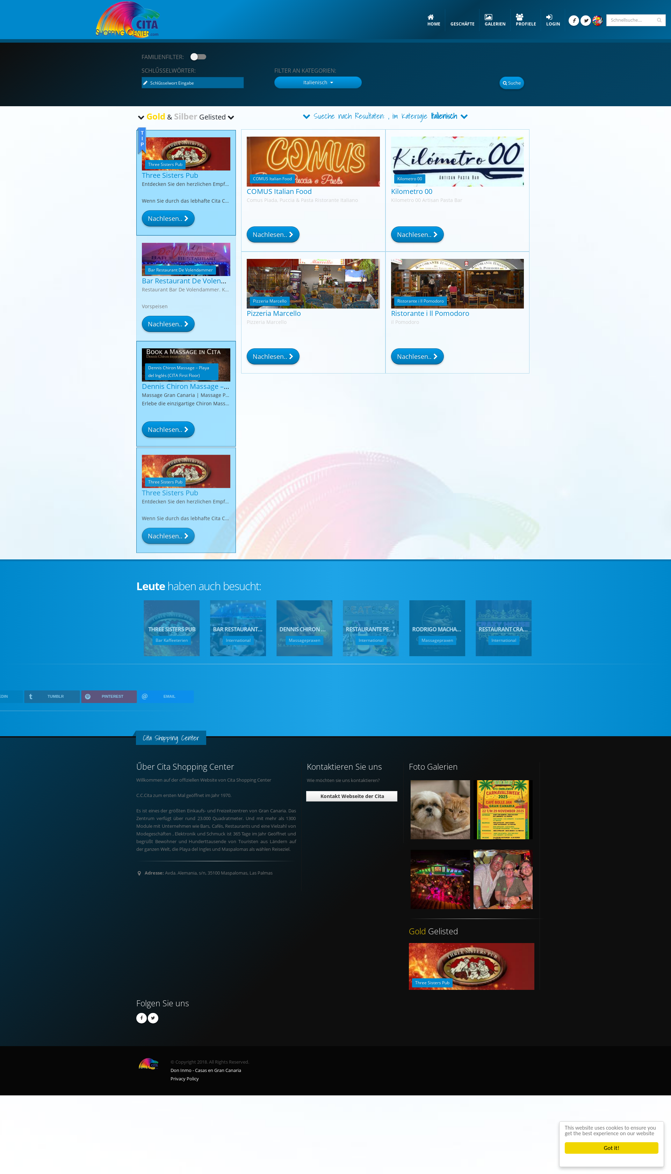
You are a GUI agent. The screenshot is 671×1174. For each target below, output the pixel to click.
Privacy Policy (185, 1079)
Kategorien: (305, 70)
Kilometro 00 (411, 191)
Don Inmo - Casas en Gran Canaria (206, 1070)
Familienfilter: (163, 57)
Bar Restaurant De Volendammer (195, 280)
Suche (512, 83)
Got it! (611, 1148)
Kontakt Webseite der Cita (351, 796)
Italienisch (444, 116)
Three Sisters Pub (170, 175)
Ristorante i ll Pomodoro (430, 313)
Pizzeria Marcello (274, 313)
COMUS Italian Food (279, 191)
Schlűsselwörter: (169, 70)
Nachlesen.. (273, 234)
